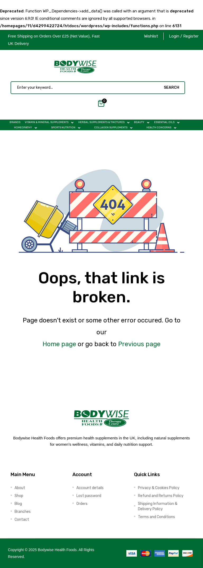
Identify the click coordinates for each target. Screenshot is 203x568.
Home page (59, 344)
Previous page (139, 344)
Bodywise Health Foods (57, 550)
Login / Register (184, 36)
